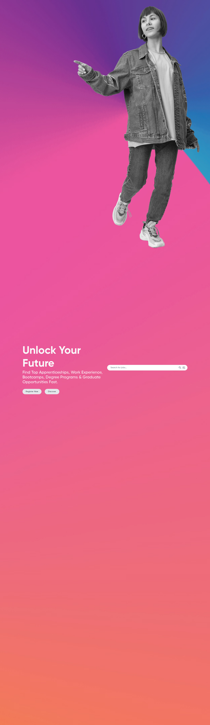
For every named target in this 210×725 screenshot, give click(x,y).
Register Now (32, 392)
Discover (52, 392)
